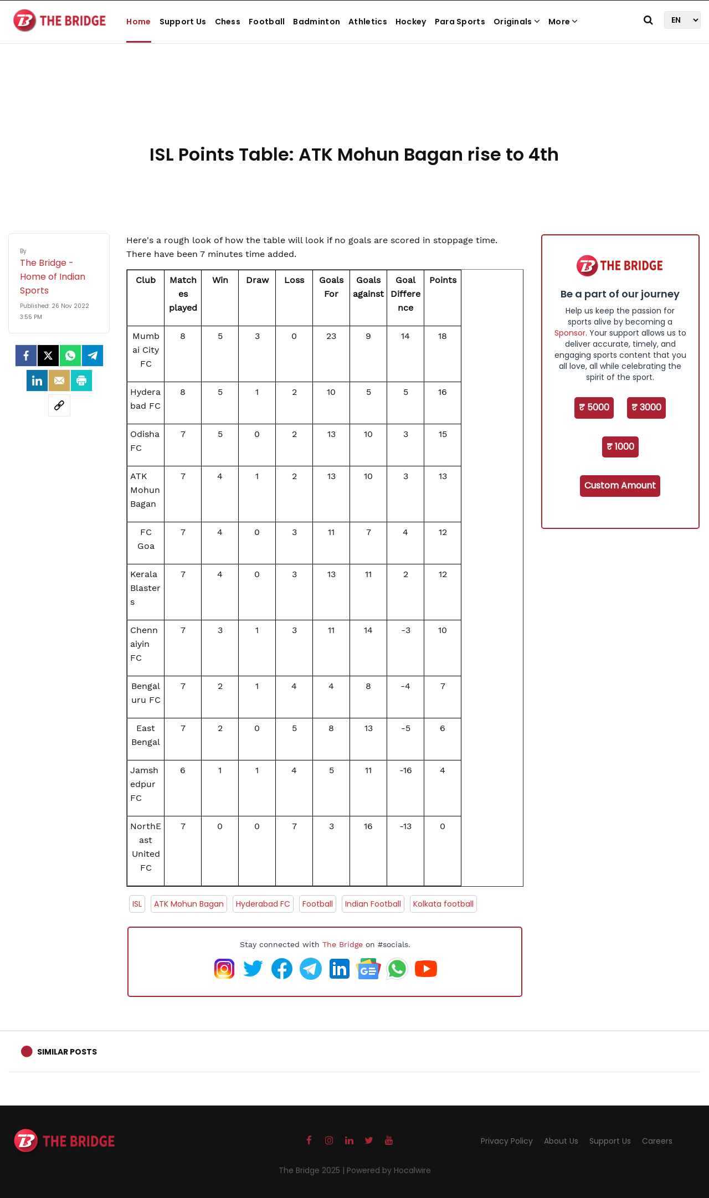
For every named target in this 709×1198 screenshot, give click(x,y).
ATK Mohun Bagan (189, 903)
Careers (657, 1140)
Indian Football (373, 903)
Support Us (183, 21)
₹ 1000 (620, 446)
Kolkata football (443, 903)
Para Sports (460, 21)
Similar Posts (67, 1051)
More (563, 21)
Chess (228, 21)
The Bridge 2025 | (313, 1170)
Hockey (411, 21)
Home (138, 21)
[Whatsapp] (70, 356)
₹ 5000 (594, 407)
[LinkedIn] (37, 380)
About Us (561, 1140)
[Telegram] (92, 356)
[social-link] (59, 405)
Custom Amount (620, 485)
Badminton (316, 21)
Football (267, 21)
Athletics (367, 21)
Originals (517, 21)
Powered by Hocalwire (389, 1170)
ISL (137, 903)
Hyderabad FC (263, 903)
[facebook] (26, 356)
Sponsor (569, 332)
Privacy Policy (507, 1140)
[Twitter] (48, 356)
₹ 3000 (646, 407)
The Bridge (342, 944)
